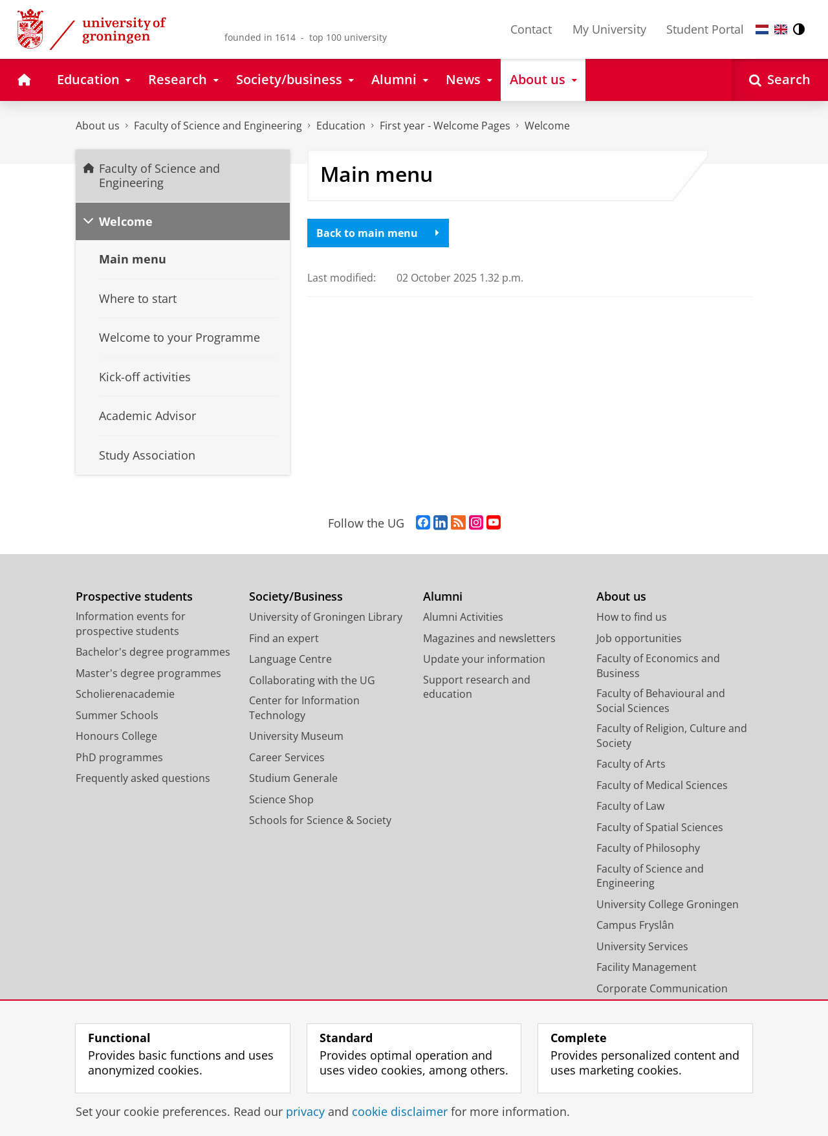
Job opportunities (639, 638)
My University (609, 29)
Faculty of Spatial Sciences (659, 827)
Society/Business (296, 596)
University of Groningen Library (325, 617)
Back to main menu (377, 233)
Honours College (116, 736)
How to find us (631, 617)
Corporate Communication (662, 988)
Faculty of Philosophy (648, 848)
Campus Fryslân (635, 925)
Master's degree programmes (148, 673)
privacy (305, 1111)
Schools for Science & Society (320, 820)
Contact (531, 29)
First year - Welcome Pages (445, 125)
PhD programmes (119, 757)
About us (98, 125)
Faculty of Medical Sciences (662, 785)
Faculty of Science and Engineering (218, 125)
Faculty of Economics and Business (658, 665)
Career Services (287, 757)
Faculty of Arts (631, 764)
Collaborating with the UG (312, 680)
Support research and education (476, 687)
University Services (642, 946)
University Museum (296, 736)
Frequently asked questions (143, 778)
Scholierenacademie (125, 694)
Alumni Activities (463, 617)
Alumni (443, 596)
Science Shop (281, 799)
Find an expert (284, 638)
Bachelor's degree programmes (153, 652)
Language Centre (290, 659)
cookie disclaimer (400, 1111)
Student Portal (705, 29)
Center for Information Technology (304, 707)
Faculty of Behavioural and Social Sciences (660, 700)
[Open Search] (780, 80)
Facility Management (646, 967)
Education (340, 125)
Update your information (484, 659)
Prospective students (134, 596)
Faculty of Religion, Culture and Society (671, 735)
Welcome (547, 125)
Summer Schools (117, 715)
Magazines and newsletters (489, 638)
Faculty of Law (630, 806)
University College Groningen (667, 904)
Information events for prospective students (131, 623)
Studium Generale (293, 778)
